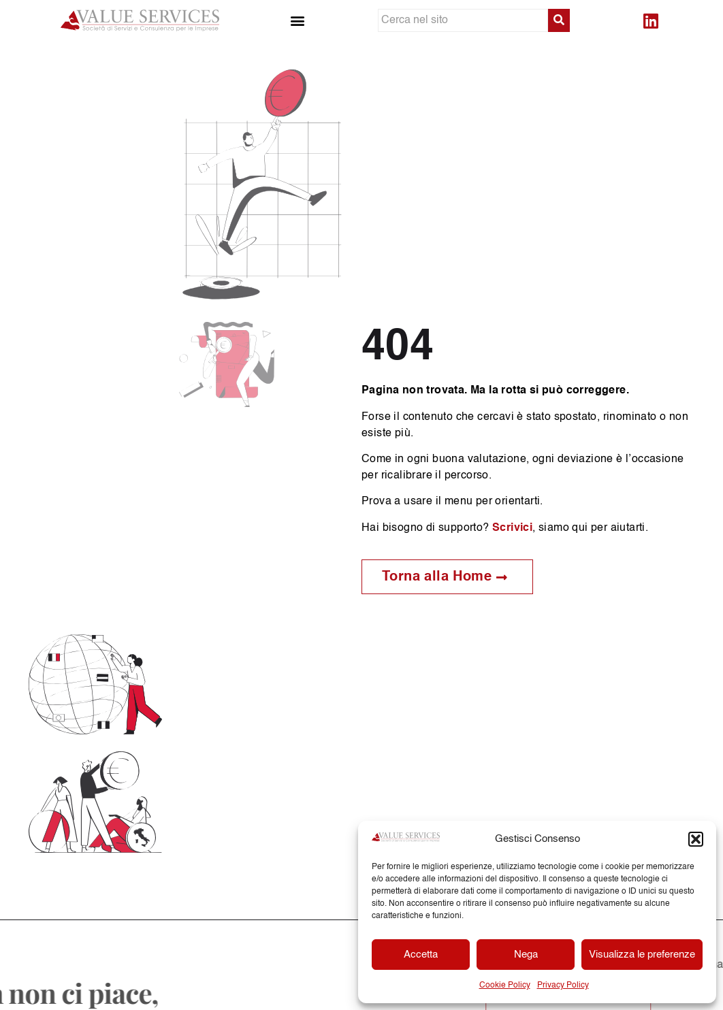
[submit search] (559, 20)
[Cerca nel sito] (463, 20)
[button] (696, 839)
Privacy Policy (563, 985)
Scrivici (512, 528)
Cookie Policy (504, 985)
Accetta (421, 954)
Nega (526, 954)
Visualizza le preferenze (642, 954)
